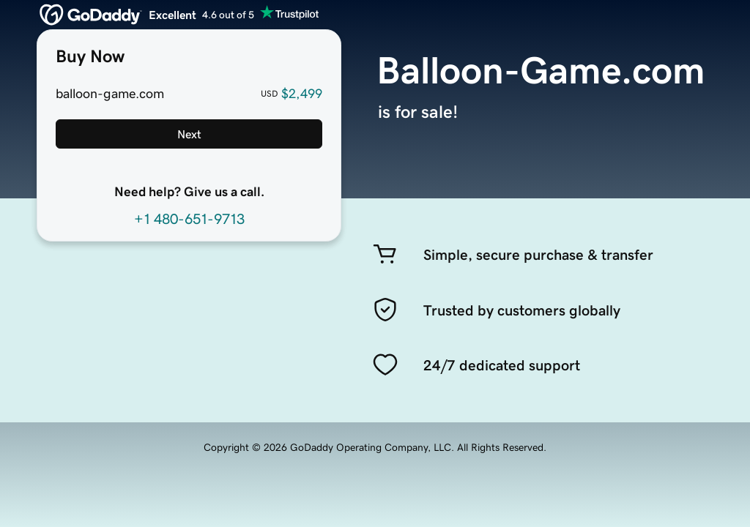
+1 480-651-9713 (189, 219)
